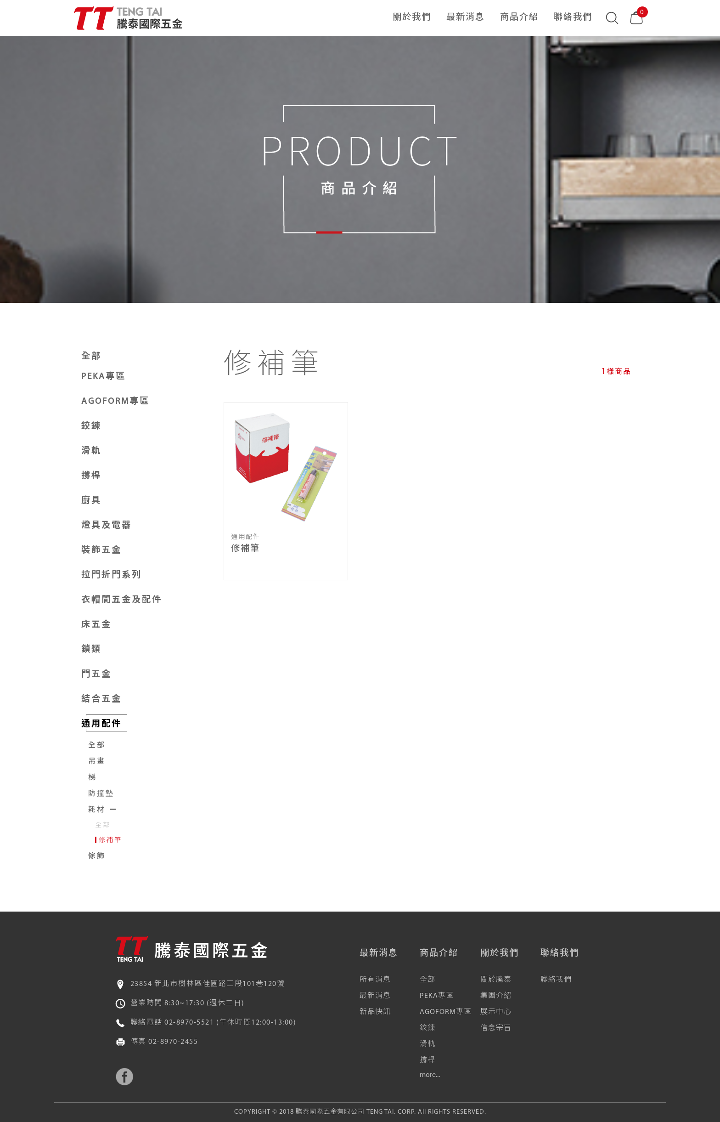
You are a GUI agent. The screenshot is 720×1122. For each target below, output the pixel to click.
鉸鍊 (427, 1028)
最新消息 (465, 17)
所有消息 (375, 980)
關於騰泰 (496, 980)
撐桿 (427, 1060)
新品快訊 (375, 1012)
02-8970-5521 (189, 1022)
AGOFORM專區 (446, 1012)
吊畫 (97, 761)
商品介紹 (519, 17)
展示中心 (496, 1012)
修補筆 (110, 840)
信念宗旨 (496, 1028)
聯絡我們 (573, 17)
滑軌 (427, 1044)
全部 (91, 356)
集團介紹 (496, 996)
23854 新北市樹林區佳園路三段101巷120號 (207, 984)
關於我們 (412, 17)
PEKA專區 (437, 996)
